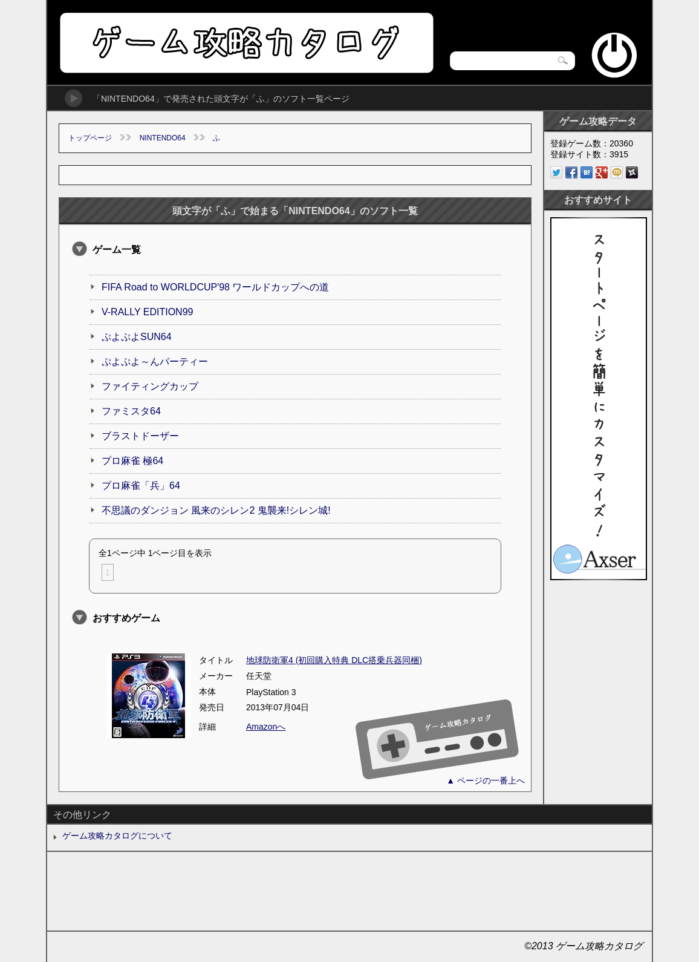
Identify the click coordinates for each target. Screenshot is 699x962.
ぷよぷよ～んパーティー (155, 361)
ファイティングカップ (150, 386)
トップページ (90, 138)
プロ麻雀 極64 (132, 461)
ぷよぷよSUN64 (137, 337)
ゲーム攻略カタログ (246, 42)
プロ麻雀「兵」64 (141, 485)
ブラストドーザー (140, 436)
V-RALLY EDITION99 (147, 312)
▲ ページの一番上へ (485, 780)
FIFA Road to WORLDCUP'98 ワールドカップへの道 (215, 287)
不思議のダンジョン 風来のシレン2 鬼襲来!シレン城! (216, 510)
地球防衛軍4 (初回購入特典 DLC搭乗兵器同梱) (334, 660)
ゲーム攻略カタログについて (117, 835)
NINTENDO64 (163, 138)
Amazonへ (265, 726)
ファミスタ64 (131, 411)
